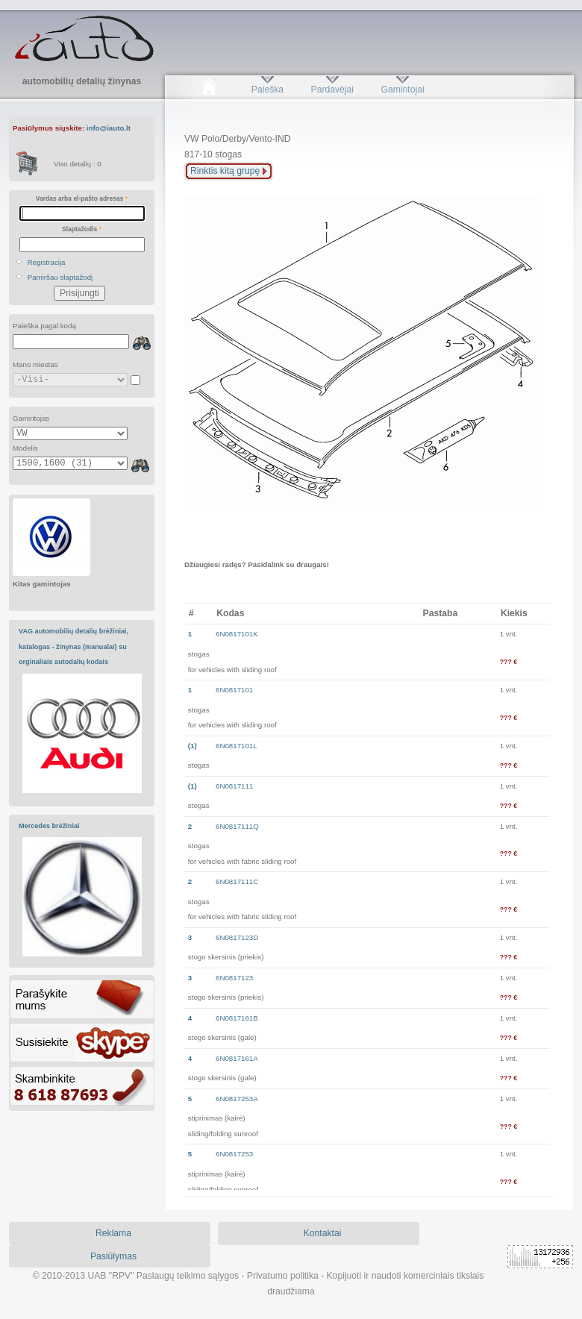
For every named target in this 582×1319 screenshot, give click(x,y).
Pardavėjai (332, 89)
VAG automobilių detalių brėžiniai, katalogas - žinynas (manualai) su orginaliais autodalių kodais (73, 646)
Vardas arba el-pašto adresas (82, 198)
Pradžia (208, 89)
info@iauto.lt (109, 128)
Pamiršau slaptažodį (60, 277)
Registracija (47, 262)
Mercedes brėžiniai (49, 826)
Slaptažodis (81, 229)
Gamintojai (402, 89)
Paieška (267, 89)
